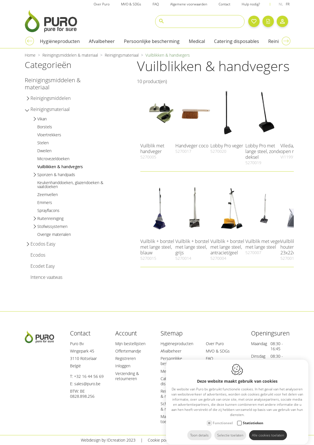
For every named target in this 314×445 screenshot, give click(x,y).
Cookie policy (159, 440)
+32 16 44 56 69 (89, 376)
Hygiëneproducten (177, 343)
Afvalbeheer (171, 351)
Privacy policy (194, 440)
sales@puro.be (87, 383)
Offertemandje (128, 351)
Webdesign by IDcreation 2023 (108, 440)
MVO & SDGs (218, 351)
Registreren (125, 358)
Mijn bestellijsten (130, 343)
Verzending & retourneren (127, 376)
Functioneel (223, 417)
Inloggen (122, 365)
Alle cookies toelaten (268, 430)
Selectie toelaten (230, 430)
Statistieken (253, 417)
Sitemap (226, 440)
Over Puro (215, 343)
